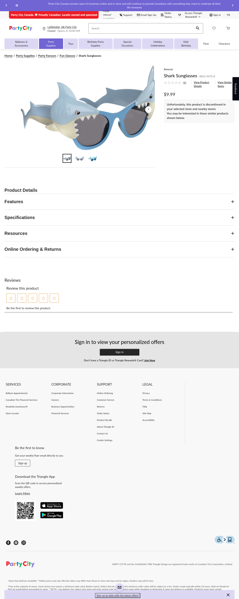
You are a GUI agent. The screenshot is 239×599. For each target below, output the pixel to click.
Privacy (146, 393)
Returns (101, 406)
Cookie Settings (104, 440)
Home (8, 55)
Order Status (166, 14)
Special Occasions (127, 43)
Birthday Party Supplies (95, 43)
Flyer (206, 43)
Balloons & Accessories (21, 43)
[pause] (17, 5)
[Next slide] (233, 6)
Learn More (22, 493)
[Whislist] (214, 28)
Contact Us (102, 433)
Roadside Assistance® (17, 406)
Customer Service (105, 399)
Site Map (146, 413)
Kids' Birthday (186, 43)
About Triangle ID (105, 426)
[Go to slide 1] (67, 158)
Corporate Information (62, 393)
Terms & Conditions (152, 399)
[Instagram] (23, 542)
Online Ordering (105, 393)
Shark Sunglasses (180, 75)
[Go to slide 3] (92, 158)
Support (126, 14)
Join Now (149, 360)
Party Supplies (51, 43)
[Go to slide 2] (79, 158)
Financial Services (60, 413)
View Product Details (201, 84)
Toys (70, 43)
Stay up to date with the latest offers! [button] (118, 595)
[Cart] (228, 28)
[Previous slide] (6, 6)
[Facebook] (8, 542)
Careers (55, 399)
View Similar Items (225, 84)
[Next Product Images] (148, 109)
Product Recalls (104, 420)
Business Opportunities (62, 406)
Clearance (224, 43)
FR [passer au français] (228, 14)
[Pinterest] (16, 542)
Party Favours (47, 55)
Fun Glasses (67, 55)
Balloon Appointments (17, 393)
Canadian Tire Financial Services (21, 399)
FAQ (144, 406)
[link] (176, 82)
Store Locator (12, 413)
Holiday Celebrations (158, 43)
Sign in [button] (215, 14)
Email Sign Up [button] (146, 14)
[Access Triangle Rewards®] (193, 15)
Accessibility (148, 420)
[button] (197, 28)
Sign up (22, 463)
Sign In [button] (119, 352)
